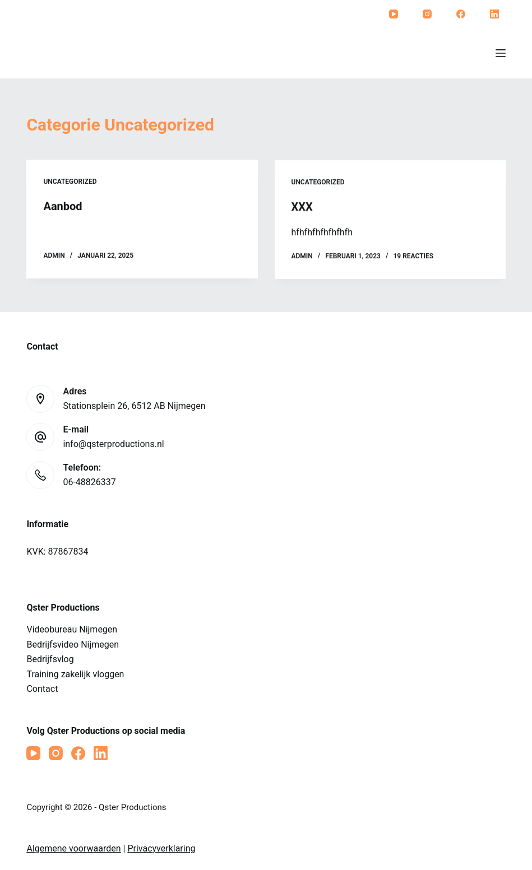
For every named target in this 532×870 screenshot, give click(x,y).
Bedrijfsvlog (49, 659)
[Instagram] (427, 14)
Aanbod (62, 206)
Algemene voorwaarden (73, 848)
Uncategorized (69, 182)
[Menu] (501, 53)
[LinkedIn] (494, 14)
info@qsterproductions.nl (113, 444)
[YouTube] (393, 14)
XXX (302, 208)
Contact (42, 688)
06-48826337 (89, 482)
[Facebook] (461, 14)
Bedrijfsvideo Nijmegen (72, 644)
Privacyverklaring (161, 848)
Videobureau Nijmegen (71, 629)
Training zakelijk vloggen (75, 674)
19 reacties (413, 258)
